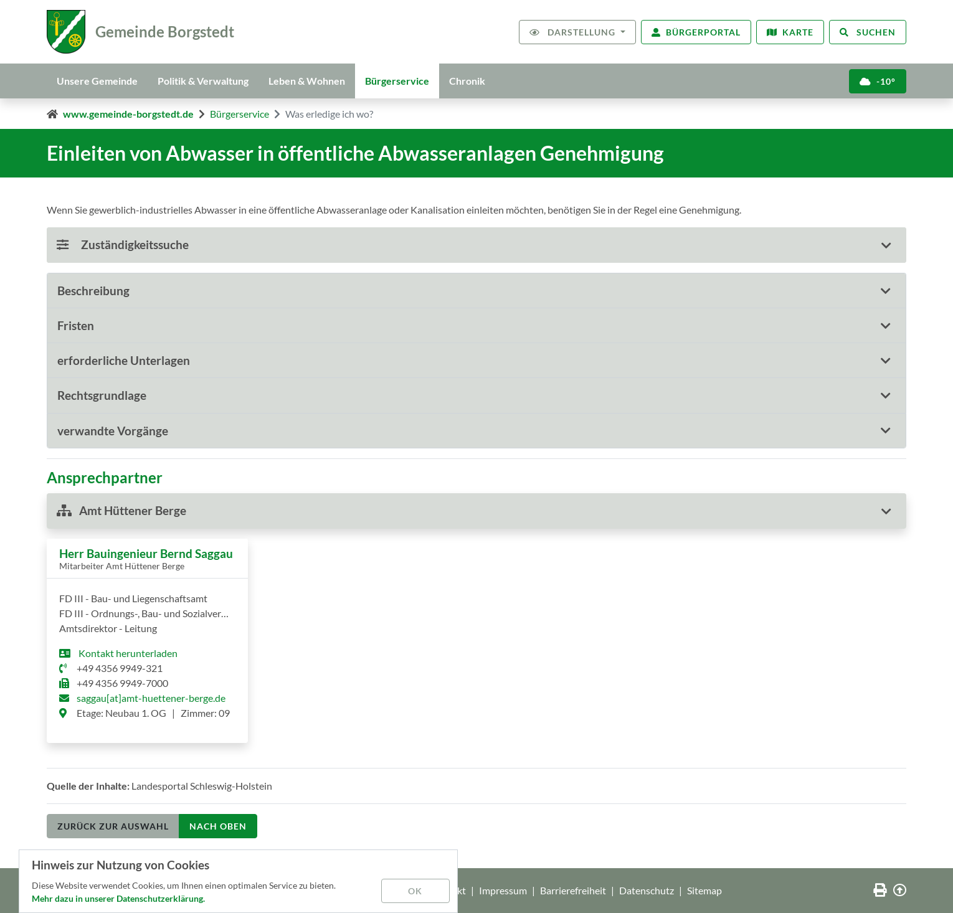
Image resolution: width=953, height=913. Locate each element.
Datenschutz (646, 890)
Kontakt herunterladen (127, 653)
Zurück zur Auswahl (113, 826)
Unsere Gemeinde (97, 81)
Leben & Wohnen (306, 81)
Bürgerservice (397, 81)
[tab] (476, 290)
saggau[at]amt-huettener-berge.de (151, 698)
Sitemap (704, 890)
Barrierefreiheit (573, 890)
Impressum (503, 890)
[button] (476, 290)
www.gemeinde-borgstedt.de (128, 114)
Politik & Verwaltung (203, 81)
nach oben (218, 826)
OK (415, 891)
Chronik (467, 81)
